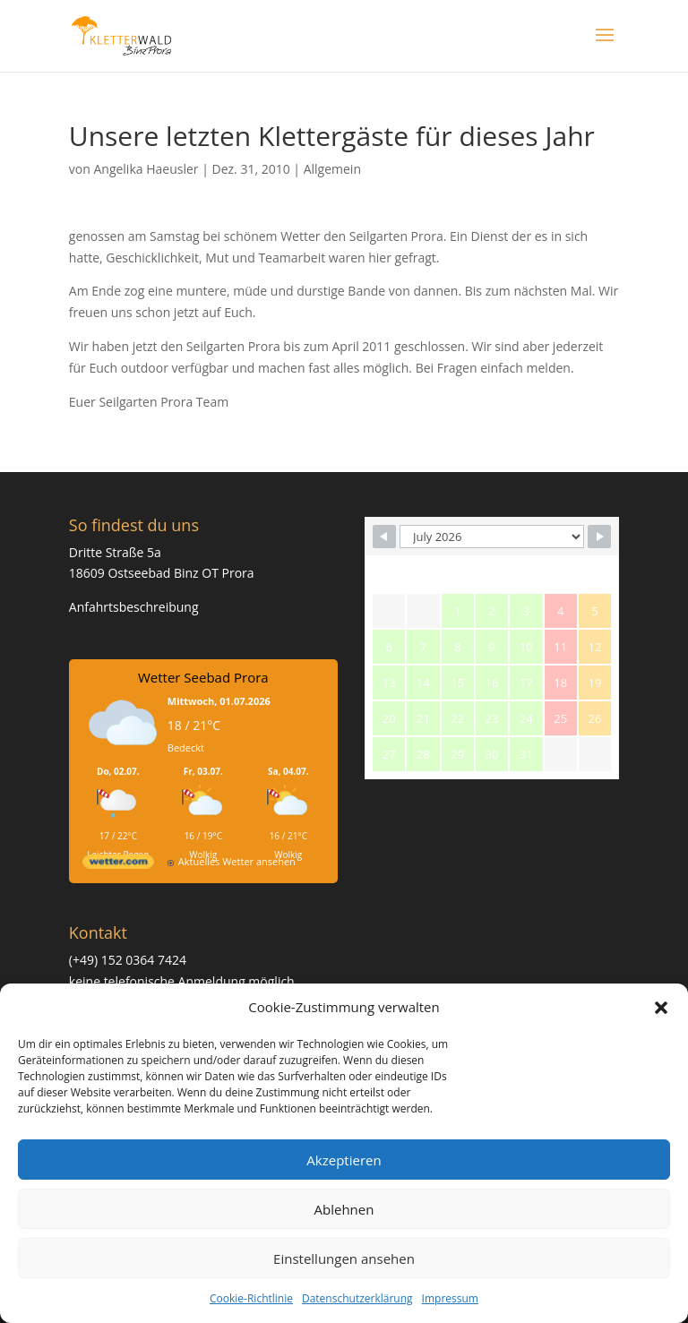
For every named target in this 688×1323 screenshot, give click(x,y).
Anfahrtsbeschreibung (134, 606)
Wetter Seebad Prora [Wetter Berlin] (203, 677)
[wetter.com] (118, 865)
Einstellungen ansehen (344, 1258)
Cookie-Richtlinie (251, 1298)
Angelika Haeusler (145, 168)
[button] (661, 1008)
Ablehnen (344, 1209)
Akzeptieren (343, 1160)
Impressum (450, 1298)
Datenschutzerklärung (357, 1298)
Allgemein (332, 168)
